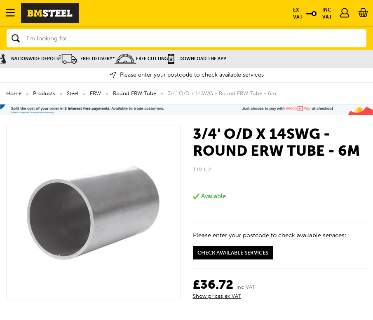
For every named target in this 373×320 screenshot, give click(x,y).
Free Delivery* (87, 58)
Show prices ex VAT (217, 296)
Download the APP (197, 58)
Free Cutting (141, 58)
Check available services (232, 253)
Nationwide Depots (29, 58)
